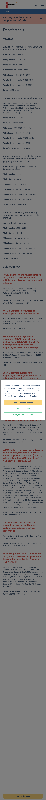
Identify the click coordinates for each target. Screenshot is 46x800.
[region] (23, 400)
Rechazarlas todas (23, 409)
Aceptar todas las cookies (23, 403)
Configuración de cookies (23, 415)
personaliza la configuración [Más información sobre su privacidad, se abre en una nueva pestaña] (25, 396)
